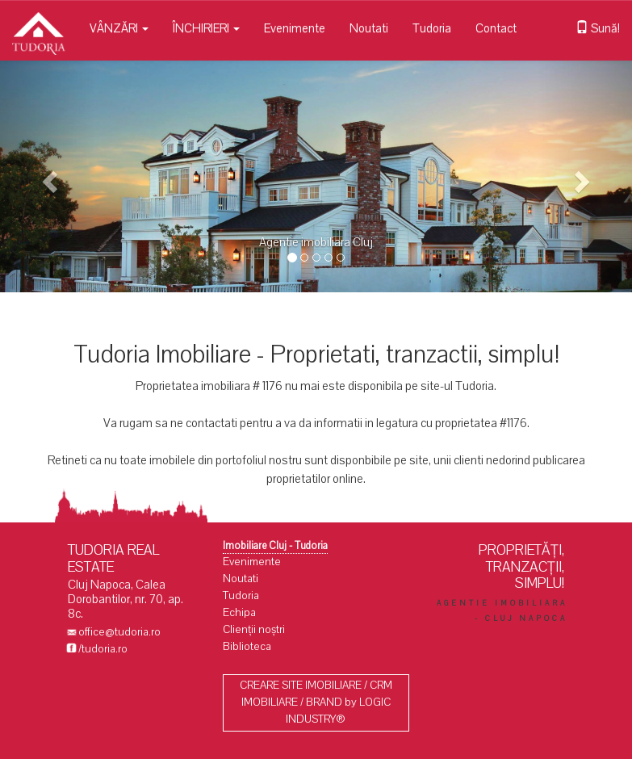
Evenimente (294, 28)
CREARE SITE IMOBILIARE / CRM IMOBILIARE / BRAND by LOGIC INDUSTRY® (316, 702)
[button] (47, 176)
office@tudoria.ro (119, 631)
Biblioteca (247, 646)
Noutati (368, 28)
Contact (496, 28)
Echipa (239, 612)
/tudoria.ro (103, 648)
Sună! (597, 28)
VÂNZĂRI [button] (119, 28)
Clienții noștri (254, 629)
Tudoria (431, 28)
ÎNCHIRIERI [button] (206, 28)
